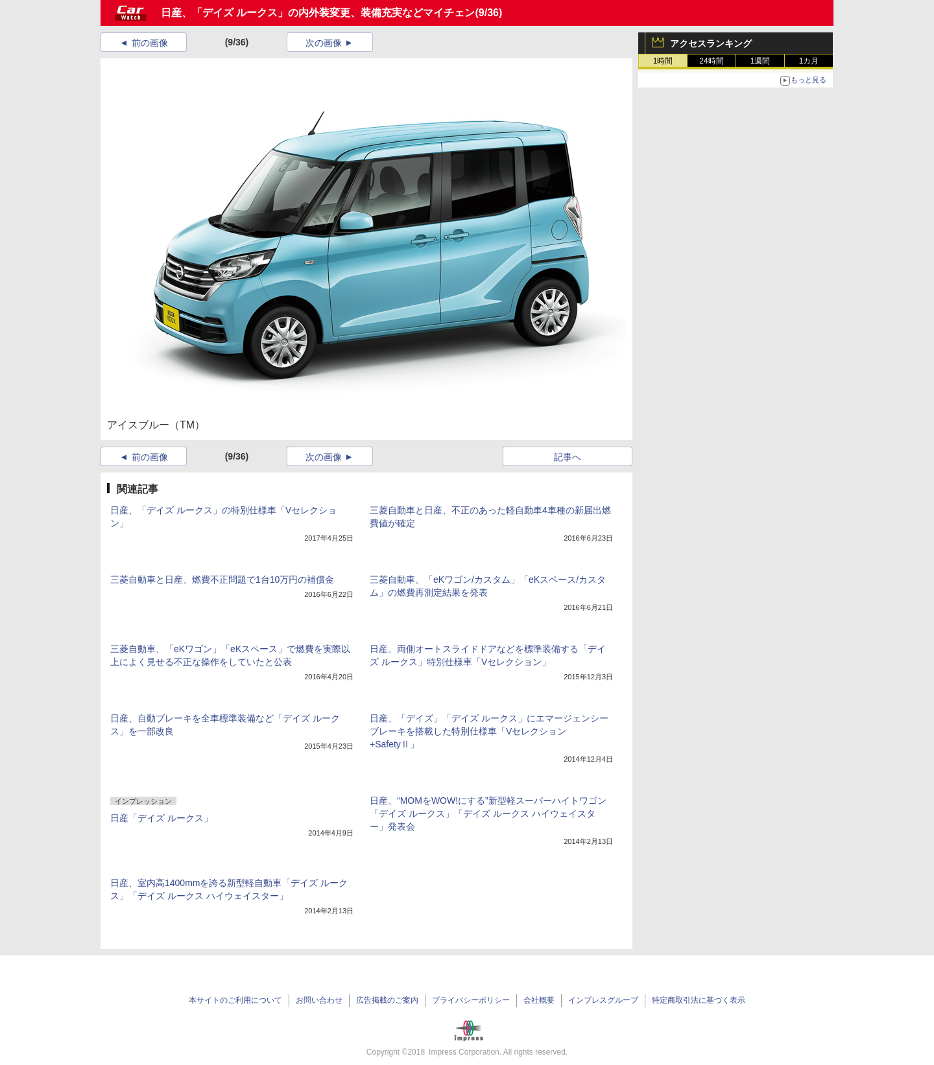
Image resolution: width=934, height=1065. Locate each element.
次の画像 (323, 43)
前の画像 (150, 43)
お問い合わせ (319, 1000)
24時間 (711, 60)
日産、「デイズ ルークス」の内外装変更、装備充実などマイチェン (318, 12)
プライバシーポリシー (471, 1000)
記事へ (567, 457)
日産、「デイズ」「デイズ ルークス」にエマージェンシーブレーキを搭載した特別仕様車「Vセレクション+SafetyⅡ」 (489, 731)
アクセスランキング (711, 43)
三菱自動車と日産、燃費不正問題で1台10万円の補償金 (222, 579)
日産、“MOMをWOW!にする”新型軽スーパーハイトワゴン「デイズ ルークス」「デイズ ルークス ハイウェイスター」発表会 (488, 813)
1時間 (663, 60)
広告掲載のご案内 (387, 1000)
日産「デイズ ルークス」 (161, 818)
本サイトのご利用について (235, 1000)
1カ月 (809, 60)
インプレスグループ (603, 1000)
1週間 (760, 60)
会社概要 (539, 1000)
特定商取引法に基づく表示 (698, 1000)
